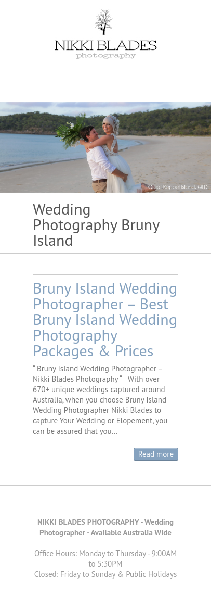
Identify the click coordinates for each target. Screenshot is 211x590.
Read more (156, 454)
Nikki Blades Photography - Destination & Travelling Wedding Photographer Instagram (129, 504)
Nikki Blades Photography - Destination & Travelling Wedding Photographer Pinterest (98, 504)
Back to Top (197, 576)
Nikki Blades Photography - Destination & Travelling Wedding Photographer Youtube (113, 504)
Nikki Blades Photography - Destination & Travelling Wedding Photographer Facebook (82, 504)
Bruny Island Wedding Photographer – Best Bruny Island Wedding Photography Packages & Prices (105, 319)
